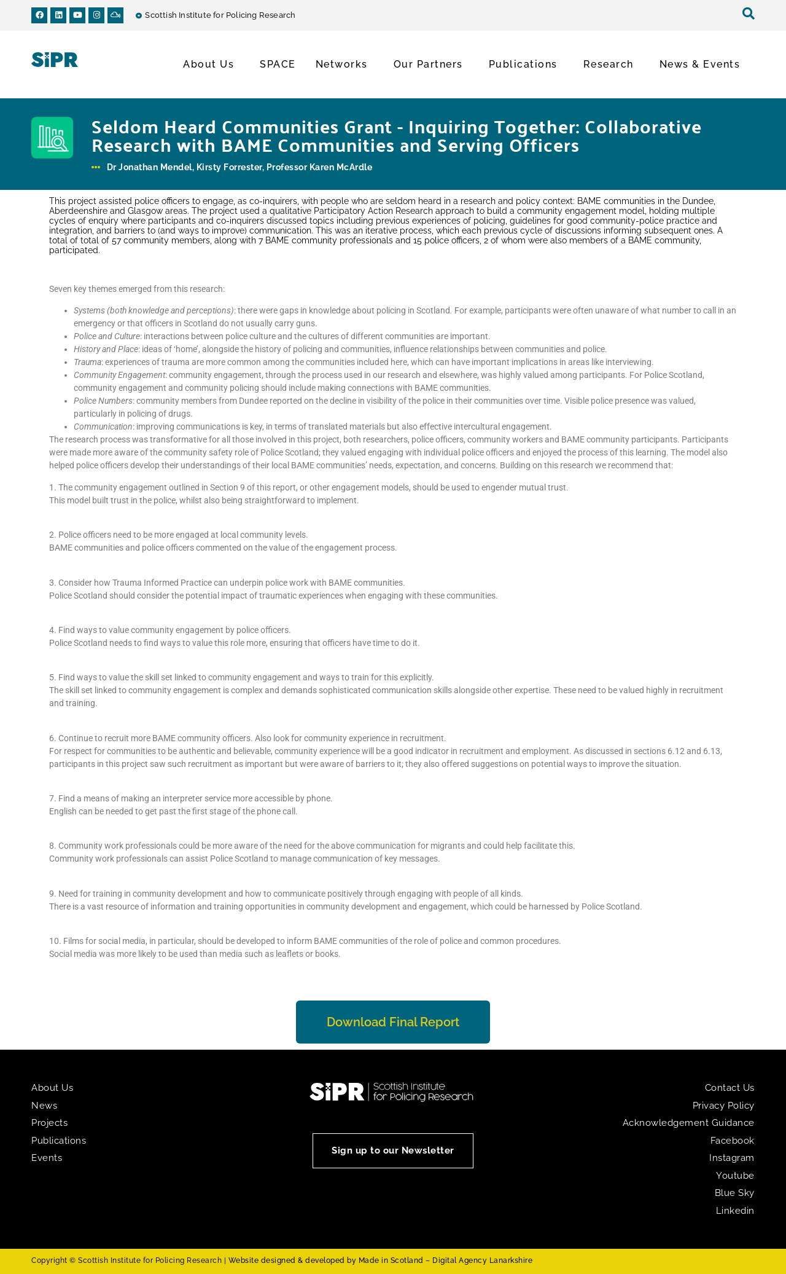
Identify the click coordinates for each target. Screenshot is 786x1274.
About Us (211, 64)
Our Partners (431, 64)
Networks (345, 64)
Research (611, 64)
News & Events (703, 64)
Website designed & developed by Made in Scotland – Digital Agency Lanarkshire (380, 1260)
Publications (526, 64)
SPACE (278, 64)
